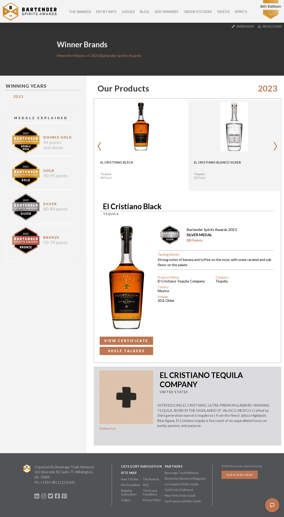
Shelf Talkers (126, 351)
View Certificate (126, 341)
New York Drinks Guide (180, 495)
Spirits (241, 12)
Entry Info (106, 12)
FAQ (146, 485)
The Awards (80, 12)
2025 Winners (166, 12)
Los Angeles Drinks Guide (182, 484)
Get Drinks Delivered (179, 490)
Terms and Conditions (150, 492)
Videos (223, 12)
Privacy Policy (152, 500)
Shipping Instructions (129, 492)
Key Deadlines (130, 485)
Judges (128, 12)
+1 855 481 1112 (52, 482)
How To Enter (130, 479)
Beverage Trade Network (182, 473)
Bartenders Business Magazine (185, 478)
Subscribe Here (239, 474)
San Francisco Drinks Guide (183, 501)
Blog (144, 12)
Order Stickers (198, 12)
